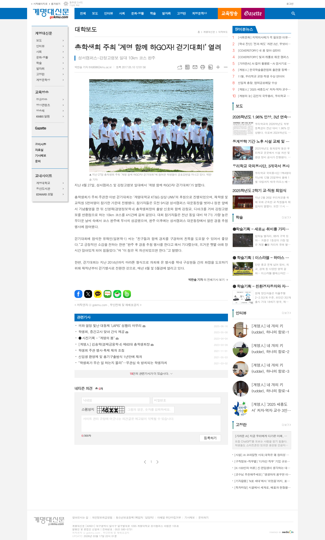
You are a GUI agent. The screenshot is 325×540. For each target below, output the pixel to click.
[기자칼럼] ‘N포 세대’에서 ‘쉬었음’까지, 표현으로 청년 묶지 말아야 (262, 481)
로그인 (289, 3)
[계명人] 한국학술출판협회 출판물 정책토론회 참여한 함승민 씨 (264, 70)
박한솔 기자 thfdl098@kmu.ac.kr (92, 67)
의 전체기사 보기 (206, 279)
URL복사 (179, 67)
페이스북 (78, 294)
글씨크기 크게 (218, 67)
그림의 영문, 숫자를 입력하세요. (148, 409)
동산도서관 (43, 189)
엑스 (88, 294)
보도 (95, 13)
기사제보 (40, 155)
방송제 (40, 111)
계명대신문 (43, 33)
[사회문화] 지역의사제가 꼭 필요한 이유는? (264, 37)
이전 (145, 462)
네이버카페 (117, 294)
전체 (83, 13)
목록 (187, 67)
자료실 (39, 150)
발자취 (166, 13)
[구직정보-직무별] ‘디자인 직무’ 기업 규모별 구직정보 (262, 461)
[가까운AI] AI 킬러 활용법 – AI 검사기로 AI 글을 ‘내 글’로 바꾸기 (264, 64)
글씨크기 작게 (225, 67)
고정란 (181, 13)
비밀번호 (160, 400)
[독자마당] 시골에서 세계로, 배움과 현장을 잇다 (262, 487)
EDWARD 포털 (44, 194)
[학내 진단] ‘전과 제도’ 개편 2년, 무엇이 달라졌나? (264, 44)
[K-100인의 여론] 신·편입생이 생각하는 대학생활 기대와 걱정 (262, 468)
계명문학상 (199, 13)
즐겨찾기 (55, 3)
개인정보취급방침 (102, 517)
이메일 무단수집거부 (169, 517)
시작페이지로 (40, 3)
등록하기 (210, 438)
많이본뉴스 (244, 29)
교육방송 (229, 13)
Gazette (40, 128)
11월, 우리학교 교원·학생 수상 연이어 (261, 76)
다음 (157, 462)
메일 (195, 67)
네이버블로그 (107, 294)
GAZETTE (253, 13)
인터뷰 (108, 13)
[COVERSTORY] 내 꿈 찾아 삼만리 (259, 50)
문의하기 (203, 517)
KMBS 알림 (43, 116)
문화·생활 (137, 13)
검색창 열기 (293, 13)
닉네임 (87, 400)
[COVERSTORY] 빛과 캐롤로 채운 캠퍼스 (263, 57)
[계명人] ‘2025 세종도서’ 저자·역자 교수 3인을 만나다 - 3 (264, 89)
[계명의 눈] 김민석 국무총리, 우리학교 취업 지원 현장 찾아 (264, 96)
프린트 (202, 67)
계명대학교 (43, 183)
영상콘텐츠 (43, 105)
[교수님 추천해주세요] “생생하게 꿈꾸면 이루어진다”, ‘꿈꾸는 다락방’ (262, 474)
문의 (37, 161)
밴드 (127, 294)
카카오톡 (98, 294)
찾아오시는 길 (80, 517)
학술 (153, 13)
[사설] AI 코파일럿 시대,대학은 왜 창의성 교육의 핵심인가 (262, 455)
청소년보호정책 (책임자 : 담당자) (134, 517)
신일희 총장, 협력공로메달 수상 (257, 83)
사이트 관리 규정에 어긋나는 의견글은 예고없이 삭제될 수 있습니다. (128, 418)
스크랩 (210, 67)
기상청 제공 (74, 5)
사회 (122, 13)
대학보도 (223, 32)
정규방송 (41, 99)
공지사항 (40, 144)
